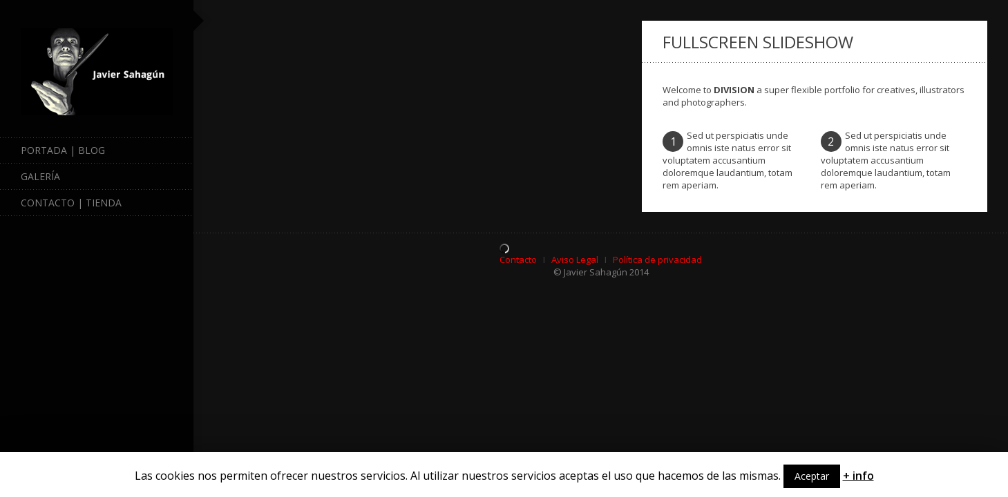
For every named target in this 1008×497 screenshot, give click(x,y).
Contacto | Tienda (71, 202)
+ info (858, 475)
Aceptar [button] (812, 476)
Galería (102, 177)
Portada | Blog (63, 150)
